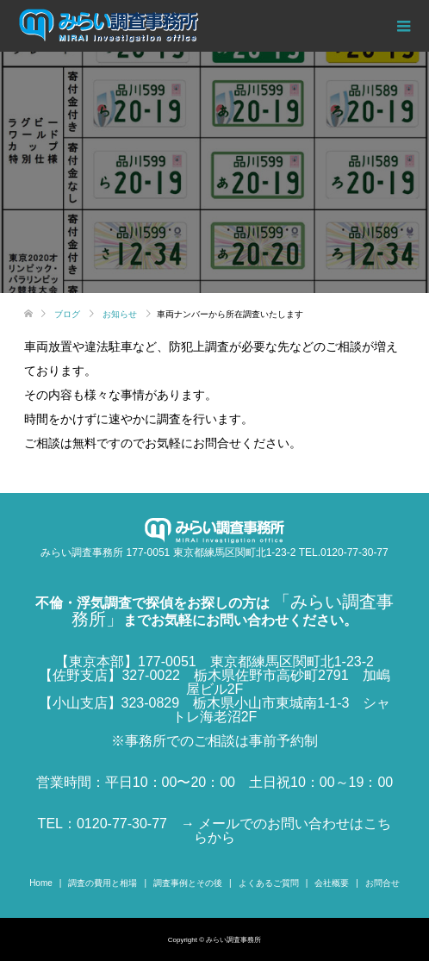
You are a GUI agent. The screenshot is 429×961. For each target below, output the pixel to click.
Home (41, 883)
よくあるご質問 (269, 883)
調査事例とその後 (187, 883)
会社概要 (331, 883)
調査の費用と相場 (102, 883)
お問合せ (382, 883)
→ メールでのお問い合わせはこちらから (286, 830)
